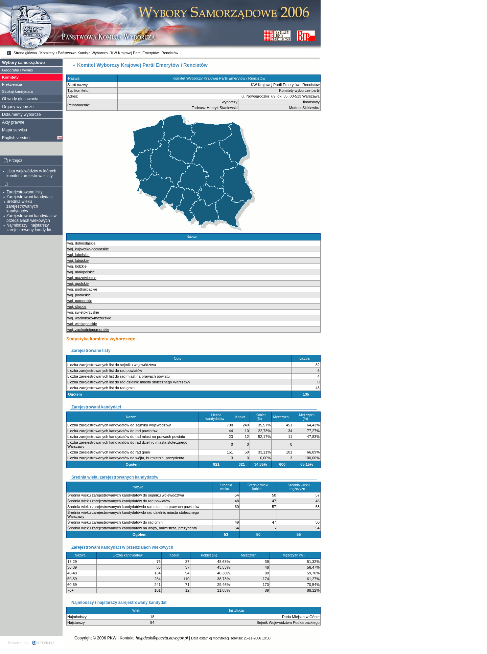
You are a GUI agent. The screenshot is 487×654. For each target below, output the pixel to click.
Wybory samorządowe (23, 62)
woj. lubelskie (78, 255)
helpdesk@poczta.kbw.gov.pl (162, 638)
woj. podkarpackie (82, 289)
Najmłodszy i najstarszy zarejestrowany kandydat (28, 227)
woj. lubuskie (78, 260)
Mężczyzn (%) (307, 417)
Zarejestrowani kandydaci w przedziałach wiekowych (31, 218)
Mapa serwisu (14, 130)
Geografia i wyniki (17, 70)
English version (15, 137)
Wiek (137, 610)
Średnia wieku (226, 487)
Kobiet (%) (260, 417)
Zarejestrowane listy (24, 192)
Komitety (47, 53)
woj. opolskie (78, 283)
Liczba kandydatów (216, 417)
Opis (179, 358)
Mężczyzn (282, 417)
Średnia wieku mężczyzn (299, 487)
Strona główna (25, 53)
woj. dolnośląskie (81, 243)
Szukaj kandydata (17, 91)
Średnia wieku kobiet (258, 487)
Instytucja (238, 610)
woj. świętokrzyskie (83, 312)
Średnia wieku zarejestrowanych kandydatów (22, 206)
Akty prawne (13, 122)
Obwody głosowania (20, 99)
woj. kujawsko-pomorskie (88, 249)
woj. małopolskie (81, 272)
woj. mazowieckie (81, 278)
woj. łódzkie (77, 266)
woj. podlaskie (79, 295)
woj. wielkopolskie (82, 324)
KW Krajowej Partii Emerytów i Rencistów (145, 53)
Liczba (305, 358)
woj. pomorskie (79, 301)
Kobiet (241, 417)
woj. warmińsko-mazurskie (89, 318)
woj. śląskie (76, 306)
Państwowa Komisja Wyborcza (83, 53)
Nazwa (193, 237)
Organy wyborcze (17, 106)
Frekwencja (12, 84)
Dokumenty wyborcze (21, 114)
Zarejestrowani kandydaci (29, 196)
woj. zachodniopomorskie (88, 330)
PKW (111, 638)
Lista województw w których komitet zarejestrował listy (31, 173)
